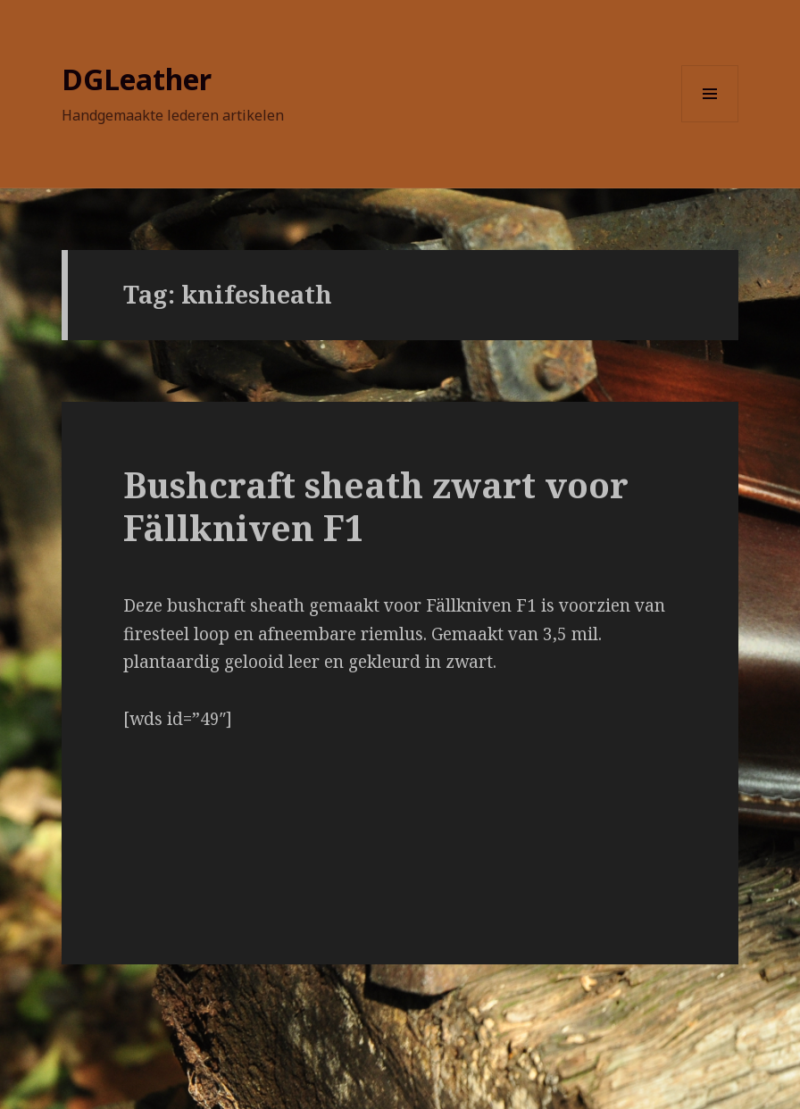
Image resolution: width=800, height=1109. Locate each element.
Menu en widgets (710, 121)
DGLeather (137, 79)
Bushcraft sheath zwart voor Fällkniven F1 (376, 506)
